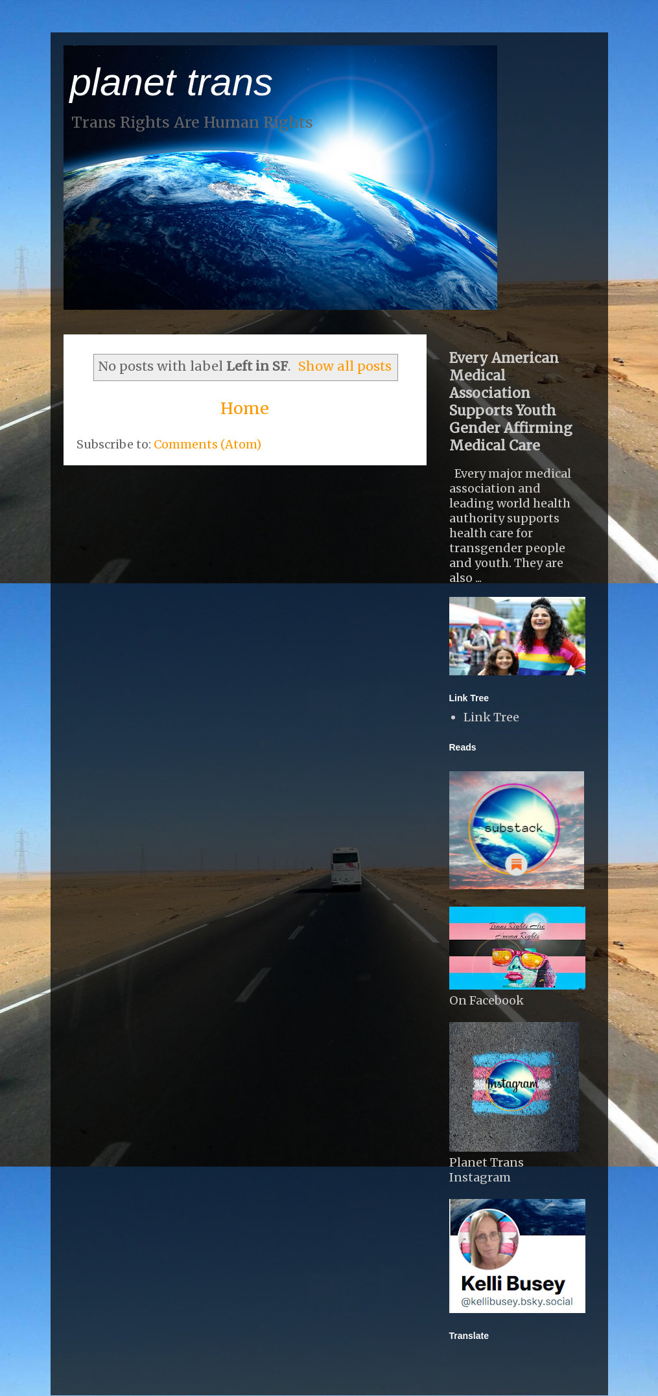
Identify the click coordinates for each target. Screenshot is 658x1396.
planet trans (172, 82)
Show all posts (345, 366)
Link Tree (491, 717)
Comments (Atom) (207, 444)
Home (244, 408)
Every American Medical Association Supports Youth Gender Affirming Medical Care (510, 401)
